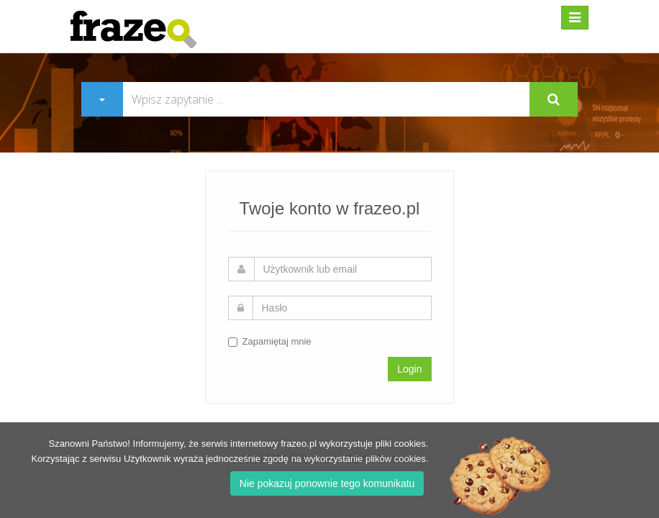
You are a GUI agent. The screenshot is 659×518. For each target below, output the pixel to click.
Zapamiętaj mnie (270, 341)
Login (409, 369)
